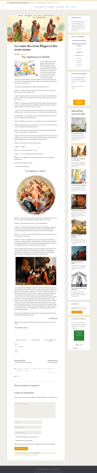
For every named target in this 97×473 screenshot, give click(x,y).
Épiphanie (51, 368)
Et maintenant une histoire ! (18, 2)
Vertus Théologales (40, 368)
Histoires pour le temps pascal (79, 40)
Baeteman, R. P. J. (75, 207)
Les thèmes (59, 7)
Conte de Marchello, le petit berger (23, 362)
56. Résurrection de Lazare (78, 210)
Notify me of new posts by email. (24, 440)
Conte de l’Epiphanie (51, 362)
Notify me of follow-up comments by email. (27, 437)
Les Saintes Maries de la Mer (77, 262)
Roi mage (19, 368)
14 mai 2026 (79, 52)
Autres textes (23, 54)
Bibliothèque (39, 7)
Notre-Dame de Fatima (77, 133)
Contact (73, 7)
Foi (31, 368)
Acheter (77, 345)
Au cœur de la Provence (76, 259)
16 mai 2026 (79, 60)
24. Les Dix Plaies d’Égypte (78, 185)
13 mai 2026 (79, 49)
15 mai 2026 (79, 58)
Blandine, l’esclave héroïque (76, 236)
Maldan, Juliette (74, 285)
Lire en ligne (75, 348)
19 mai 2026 (79, 66)
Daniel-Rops (74, 232)
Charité (26, 370)
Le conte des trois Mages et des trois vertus (78, 159)
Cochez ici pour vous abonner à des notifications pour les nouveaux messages (35, 444)
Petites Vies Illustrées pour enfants (78, 285)
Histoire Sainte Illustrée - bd (76, 182)
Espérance (19, 370)
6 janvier (26, 368)
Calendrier (50, 7)
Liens (67, 7)
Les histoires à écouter (79, 102)
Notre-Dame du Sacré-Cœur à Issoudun (78, 289)
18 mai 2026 (79, 64)
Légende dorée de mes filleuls (78, 233)
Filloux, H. (81, 259)
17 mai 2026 (79, 62)
